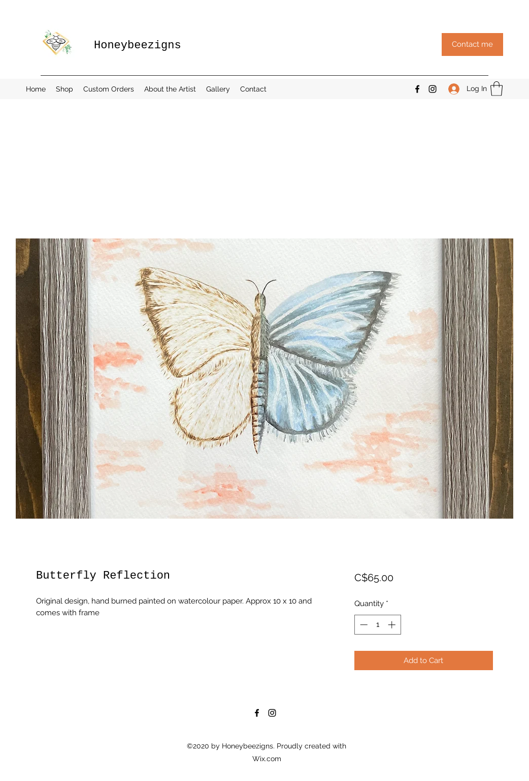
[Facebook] (417, 89)
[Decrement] (363, 624)
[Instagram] (432, 89)
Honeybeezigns (137, 45)
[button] (472, 44)
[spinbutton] (377, 624)
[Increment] (393, 624)
